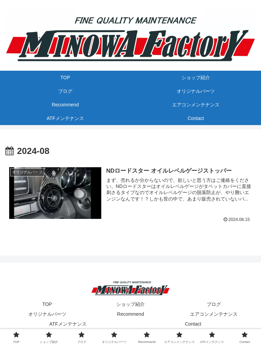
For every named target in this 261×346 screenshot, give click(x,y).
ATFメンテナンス (67, 324)
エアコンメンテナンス (214, 314)
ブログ (214, 304)
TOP (47, 304)
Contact (193, 324)
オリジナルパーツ (47, 314)
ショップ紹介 (130, 304)
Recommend (130, 314)
